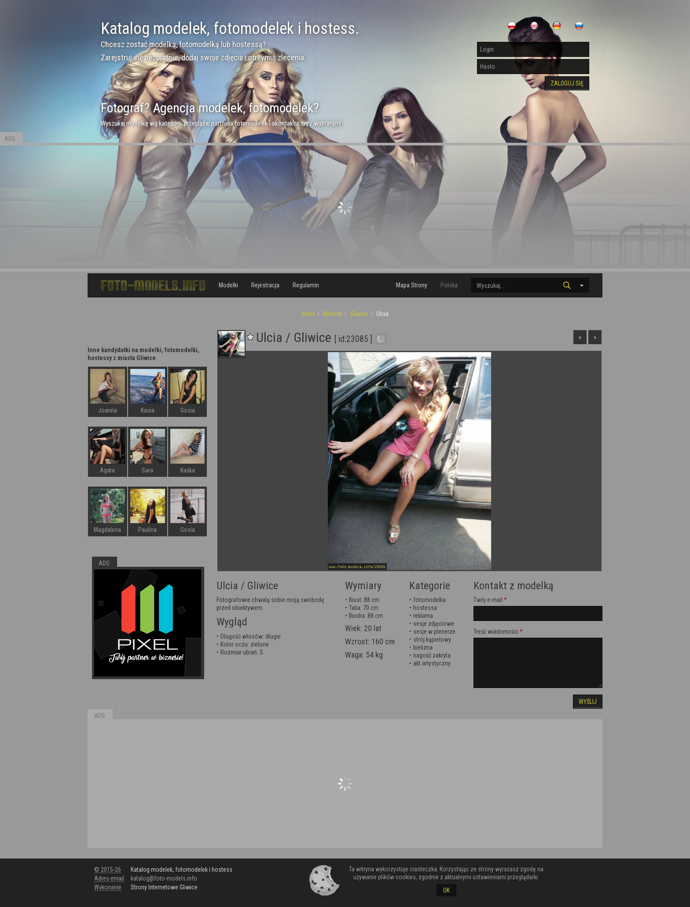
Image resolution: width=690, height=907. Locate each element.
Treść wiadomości (495, 631)
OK (446, 890)
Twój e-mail (488, 599)
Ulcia (227, 586)
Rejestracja (265, 285)
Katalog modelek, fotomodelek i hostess (181, 869)
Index (308, 313)
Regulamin (306, 285)
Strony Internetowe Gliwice (164, 887)
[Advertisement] (345, 207)
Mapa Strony (411, 285)
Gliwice (359, 313)
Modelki (228, 285)
